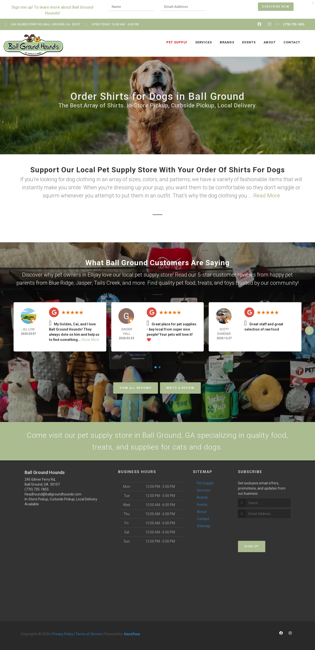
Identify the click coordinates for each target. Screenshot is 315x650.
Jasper (84, 283)
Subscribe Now (275, 6)
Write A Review (180, 388)
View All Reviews (136, 388)
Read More (266, 196)
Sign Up (251, 546)
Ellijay (94, 275)
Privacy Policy (62, 634)
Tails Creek (107, 283)
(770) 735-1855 (37, 489)
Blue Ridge (61, 283)
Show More (90, 340)
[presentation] (230, 7)
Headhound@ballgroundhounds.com (53, 494)
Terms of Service (89, 634)
